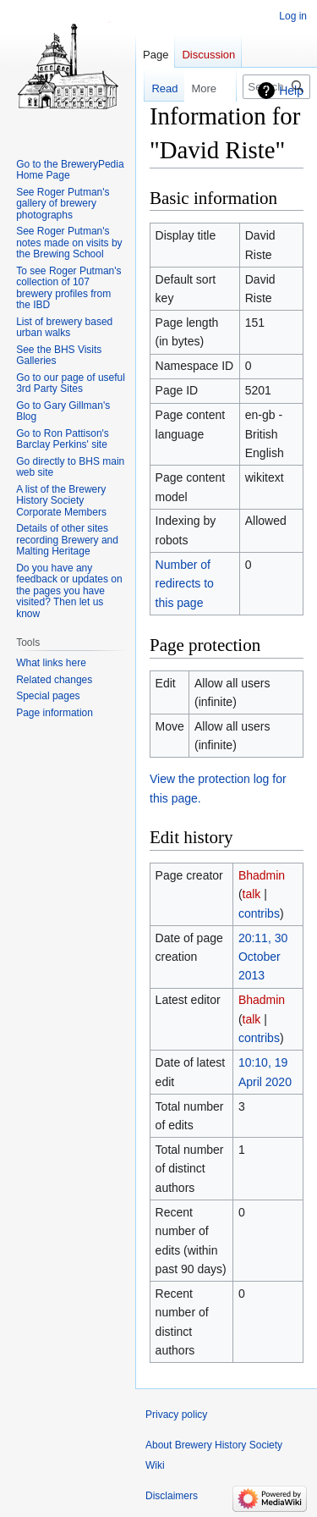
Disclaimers (171, 1496)
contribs (259, 913)
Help (291, 90)
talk (252, 894)
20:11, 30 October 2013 (262, 957)
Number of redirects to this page (185, 584)
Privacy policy (176, 1414)
